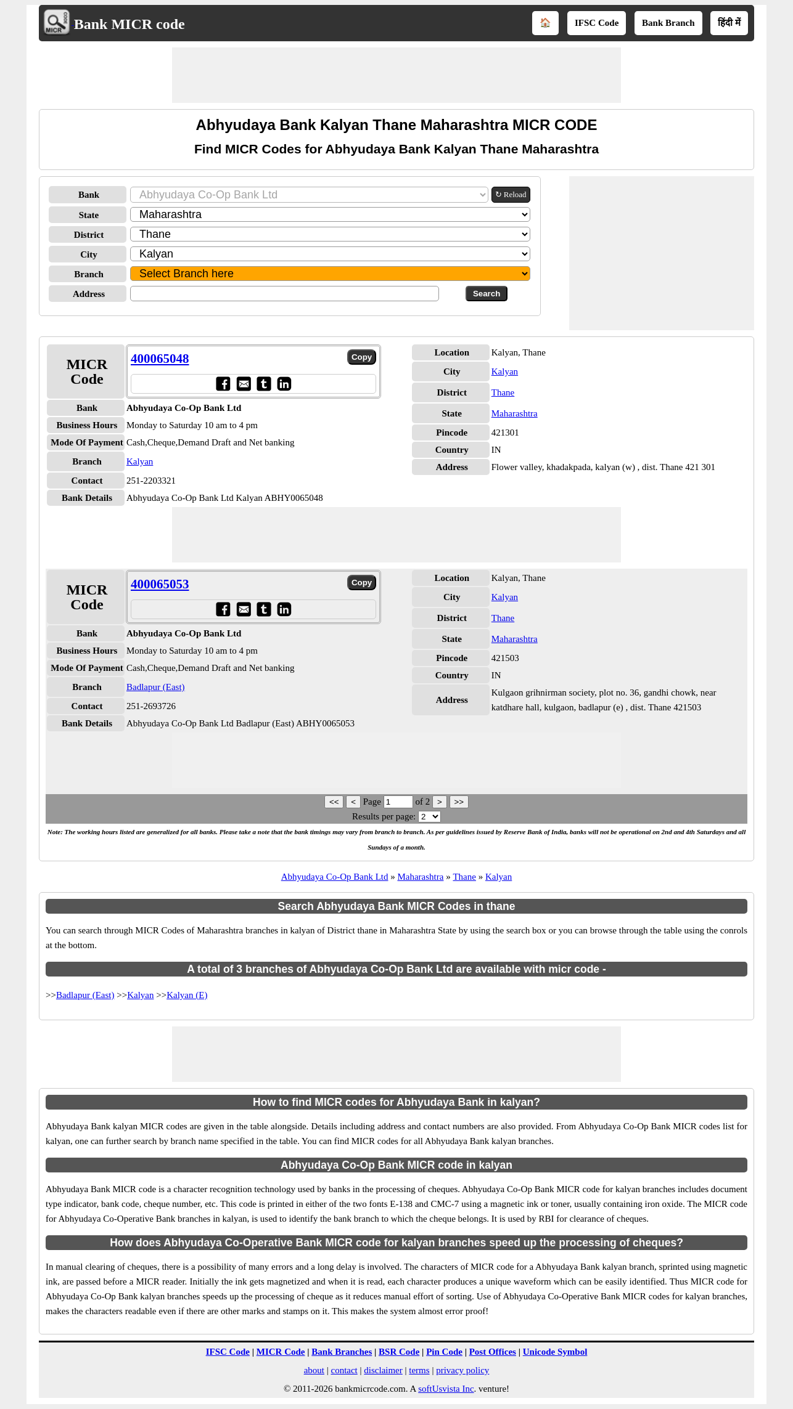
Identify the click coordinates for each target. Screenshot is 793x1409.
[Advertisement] (396, 75)
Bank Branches (341, 1352)
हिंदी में (729, 23)
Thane (502, 392)
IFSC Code (596, 23)
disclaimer (383, 1370)
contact (344, 1370)
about (314, 1370)
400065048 (160, 358)
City (88, 254)
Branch (89, 274)
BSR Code (399, 1352)
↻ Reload (511, 194)
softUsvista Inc (446, 1389)
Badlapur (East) (155, 687)
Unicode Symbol (555, 1352)
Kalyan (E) (186, 995)
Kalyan (139, 461)
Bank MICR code (129, 24)
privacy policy (462, 1370)
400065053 (160, 584)
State (89, 215)
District (89, 235)
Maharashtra (514, 413)
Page (373, 801)
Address (89, 294)
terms (419, 1370)
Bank (88, 195)
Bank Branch (668, 23)
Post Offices (492, 1352)
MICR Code (281, 1352)
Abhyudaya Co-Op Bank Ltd (334, 877)
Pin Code (444, 1352)
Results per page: (384, 816)
